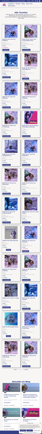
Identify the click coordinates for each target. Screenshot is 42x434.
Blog (23, 3)
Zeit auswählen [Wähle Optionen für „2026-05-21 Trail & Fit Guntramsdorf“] (6, 222)
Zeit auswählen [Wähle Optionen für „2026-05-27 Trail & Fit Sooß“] (6, 307)
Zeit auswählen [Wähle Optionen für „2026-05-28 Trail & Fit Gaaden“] (26, 308)
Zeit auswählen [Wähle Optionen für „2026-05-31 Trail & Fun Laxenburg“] (6, 366)
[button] (40, 423)
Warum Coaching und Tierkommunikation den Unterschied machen (30, 396)
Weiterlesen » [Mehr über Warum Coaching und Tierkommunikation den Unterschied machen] (26, 402)
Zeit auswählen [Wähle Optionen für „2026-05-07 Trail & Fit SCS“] (6, 77)
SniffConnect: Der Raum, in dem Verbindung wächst (11, 396)
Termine (17, 3)
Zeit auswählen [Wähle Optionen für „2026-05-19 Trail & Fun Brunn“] (26, 193)
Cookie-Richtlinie (26, 432)
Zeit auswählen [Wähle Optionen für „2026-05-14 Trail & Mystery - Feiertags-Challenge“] (26, 136)
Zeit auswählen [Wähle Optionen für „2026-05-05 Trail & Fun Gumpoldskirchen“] (26, 49)
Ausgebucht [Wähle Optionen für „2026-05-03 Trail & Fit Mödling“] (5, 49)
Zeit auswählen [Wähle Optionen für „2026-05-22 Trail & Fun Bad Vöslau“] (26, 222)
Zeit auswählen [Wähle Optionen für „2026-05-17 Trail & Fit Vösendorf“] (26, 164)
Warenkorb (11, 5)
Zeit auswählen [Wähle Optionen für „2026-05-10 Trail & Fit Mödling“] (6, 107)
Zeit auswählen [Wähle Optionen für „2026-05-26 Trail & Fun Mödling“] (26, 279)
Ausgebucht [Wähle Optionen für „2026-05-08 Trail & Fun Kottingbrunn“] (25, 78)
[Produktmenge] (3, 250)
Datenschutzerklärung (30, 432)
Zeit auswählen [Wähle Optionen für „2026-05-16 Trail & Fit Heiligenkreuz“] (6, 164)
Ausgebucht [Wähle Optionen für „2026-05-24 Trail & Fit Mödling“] (25, 251)
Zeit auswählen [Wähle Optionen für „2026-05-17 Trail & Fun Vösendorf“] (6, 193)
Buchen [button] (8, 249)
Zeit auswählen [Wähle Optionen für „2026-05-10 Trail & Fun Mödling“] (26, 107)
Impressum (35, 432)
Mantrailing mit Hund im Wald (29, 420)
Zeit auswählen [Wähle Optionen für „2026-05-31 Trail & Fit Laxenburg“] (26, 337)
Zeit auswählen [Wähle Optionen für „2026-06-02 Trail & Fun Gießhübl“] (26, 366)
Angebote (11, 3)
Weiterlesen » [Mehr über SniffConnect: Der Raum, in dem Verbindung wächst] (7, 402)
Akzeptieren (23, 430)
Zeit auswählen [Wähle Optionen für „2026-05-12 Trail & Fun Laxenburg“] (6, 136)
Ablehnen (29, 430)
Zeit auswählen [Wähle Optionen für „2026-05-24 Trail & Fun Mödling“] (6, 279)
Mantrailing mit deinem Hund (11, 420)
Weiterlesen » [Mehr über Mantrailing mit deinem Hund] (7, 426)
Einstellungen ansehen (37, 430)
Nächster (26, 369)
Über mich (29, 3)
